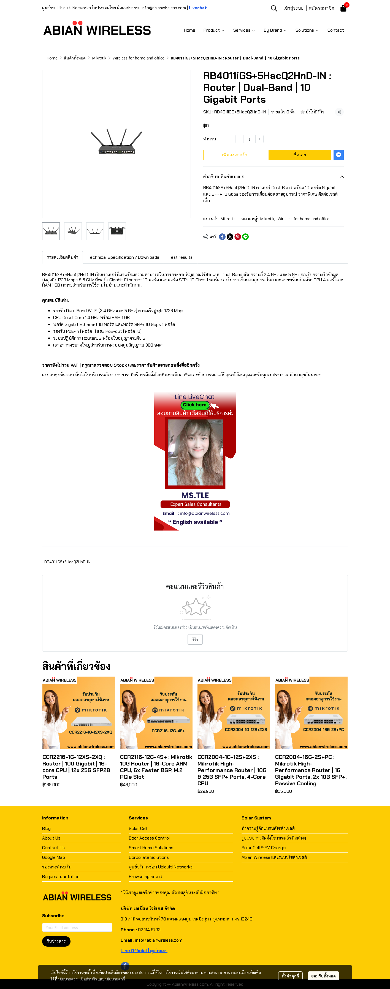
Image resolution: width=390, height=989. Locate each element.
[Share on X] (230, 236)
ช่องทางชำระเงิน (57, 867)
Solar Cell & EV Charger (264, 848)
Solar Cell (138, 828)
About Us (51, 838)
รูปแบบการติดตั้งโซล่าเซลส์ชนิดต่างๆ (274, 838)
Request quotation (61, 876)
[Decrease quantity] (239, 139)
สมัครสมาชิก (321, 8)
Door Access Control (149, 838)
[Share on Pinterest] (237, 236)
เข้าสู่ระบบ (293, 8)
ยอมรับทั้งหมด (323, 975)
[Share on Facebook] (222, 236)
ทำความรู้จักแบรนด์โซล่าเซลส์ (268, 828)
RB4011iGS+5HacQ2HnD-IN (67, 561)
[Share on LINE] (245, 236)
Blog (46, 828)
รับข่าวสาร (56, 941)
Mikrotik (99, 58)
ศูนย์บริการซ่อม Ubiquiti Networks (161, 867)
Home (52, 58)
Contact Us (53, 848)
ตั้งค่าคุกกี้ (290, 975)
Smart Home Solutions (151, 848)
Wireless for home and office (138, 58)
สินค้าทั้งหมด (75, 58)
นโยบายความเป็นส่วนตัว (77, 978)
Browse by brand (145, 876)
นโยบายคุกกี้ (115, 978)
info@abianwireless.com (164, 8)
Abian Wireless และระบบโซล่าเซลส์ (274, 857)
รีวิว (195, 639)
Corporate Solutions (149, 857)
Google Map (53, 857)
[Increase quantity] (259, 139)
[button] (274, 8)
